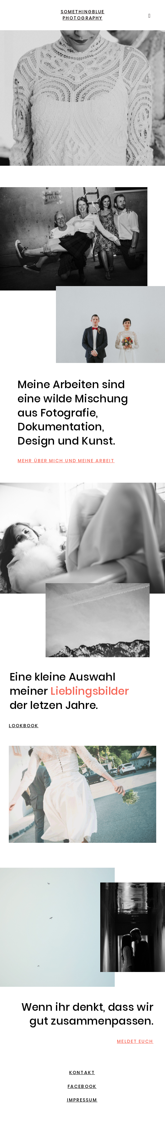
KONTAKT (82, 1072)
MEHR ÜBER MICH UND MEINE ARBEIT (66, 460)
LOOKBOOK (23, 725)
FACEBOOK (82, 1086)
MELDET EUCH (135, 1041)
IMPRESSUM (82, 1100)
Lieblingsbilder (90, 691)
